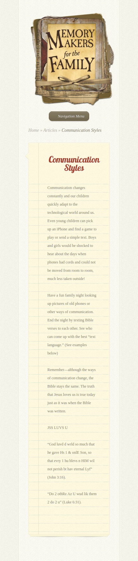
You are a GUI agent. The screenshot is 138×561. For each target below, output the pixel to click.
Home (34, 130)
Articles (50, 130)
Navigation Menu (68, 116)
